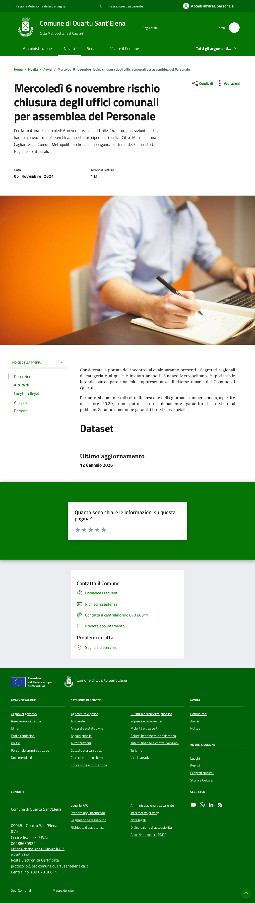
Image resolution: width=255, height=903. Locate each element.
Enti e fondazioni (23, 736)
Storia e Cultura (201, 780)
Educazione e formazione (89, 765)
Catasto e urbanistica (86, 750)
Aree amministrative (26, 721)
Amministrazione (37, 48)
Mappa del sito (63, 890)
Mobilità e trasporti (144, 728)
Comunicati (198, 714)
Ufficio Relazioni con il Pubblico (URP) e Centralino (37, 851)
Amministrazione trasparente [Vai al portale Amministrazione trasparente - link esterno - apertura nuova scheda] (121, 6)
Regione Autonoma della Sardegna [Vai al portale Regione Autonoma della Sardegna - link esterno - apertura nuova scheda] (40, 6)
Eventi (195, 765)
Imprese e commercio (146, 721)
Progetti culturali (202, 773)
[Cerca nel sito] (234, 27)
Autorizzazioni (81, 743)
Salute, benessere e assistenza (153, 736)
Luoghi (195, 758)
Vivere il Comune (124, 48)
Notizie (195, 728)
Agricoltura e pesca (84, 714)
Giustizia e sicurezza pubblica (151, 714)
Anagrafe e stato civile (87, 728)
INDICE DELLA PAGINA (38, 362)
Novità (69, 48)
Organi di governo (24, 714)
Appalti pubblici (81, 736)
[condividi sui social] (202, 83)
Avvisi (194, 721)
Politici (15, 743)
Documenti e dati (23, 757)
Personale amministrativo (30, 750)
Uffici (15, 728)
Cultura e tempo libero (87, 757)
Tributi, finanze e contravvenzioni (154, 743)
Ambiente (78, 721)
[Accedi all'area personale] (208, 6)
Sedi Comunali (21, 890)
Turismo (136, 750)
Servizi (92, 48)
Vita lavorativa (140, 757)
